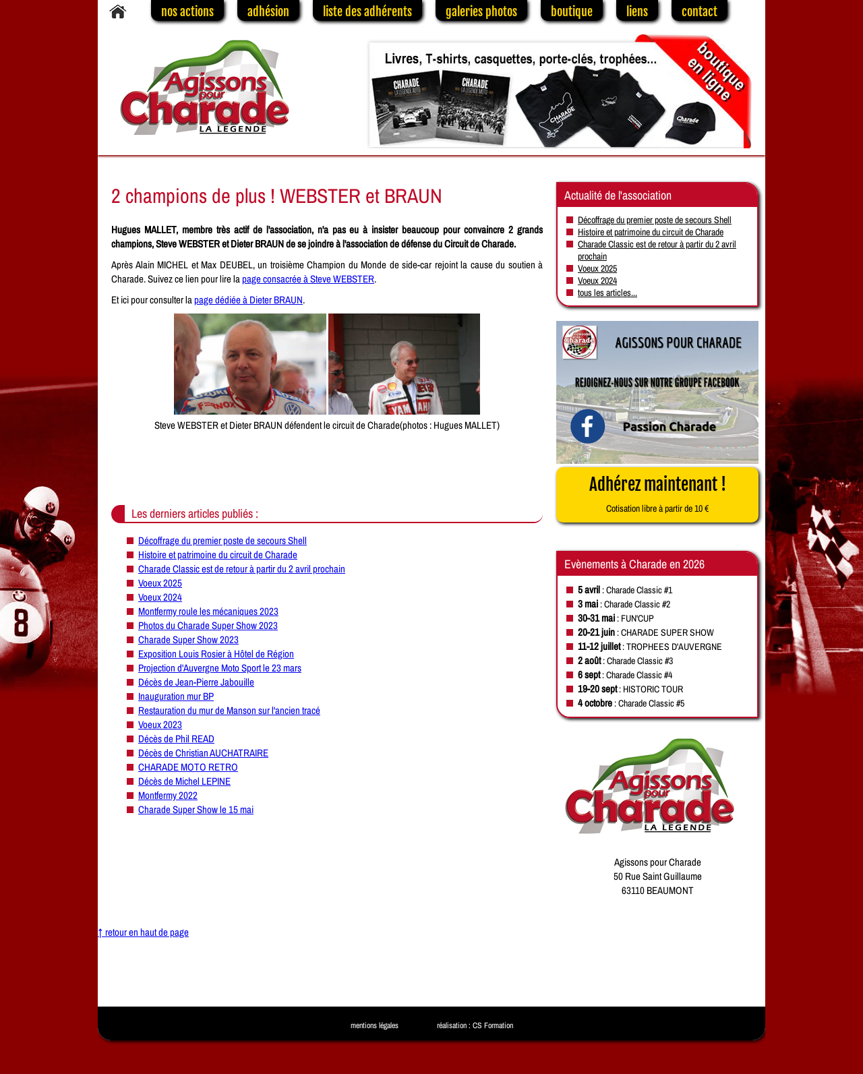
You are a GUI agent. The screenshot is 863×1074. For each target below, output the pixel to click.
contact (699, 11)
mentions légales (374, 1025)
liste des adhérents (367, 11)
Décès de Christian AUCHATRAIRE (203, 753)
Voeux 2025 (160, 583)
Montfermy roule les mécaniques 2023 (208, 611)
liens (637, 11)
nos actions (187, 11)
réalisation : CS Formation (475, 1025)
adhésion (268, 11)
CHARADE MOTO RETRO (188, 767)
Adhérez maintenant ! (657, 494)
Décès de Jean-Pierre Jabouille (196, 682)
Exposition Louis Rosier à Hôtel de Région (216, 654)
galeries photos (481, 11)
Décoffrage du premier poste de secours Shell (222, 540)
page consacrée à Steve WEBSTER (308, 279)
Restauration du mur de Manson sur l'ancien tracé (229, 710)
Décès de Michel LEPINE (184, 781)
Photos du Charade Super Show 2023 (208, 625)
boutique (572, 11)
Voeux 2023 (160, 724)
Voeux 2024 (160, 597)
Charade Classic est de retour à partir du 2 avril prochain (241, 569)
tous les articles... (607, 293)
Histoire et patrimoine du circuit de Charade (217, 554)
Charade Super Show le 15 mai (196, 809)
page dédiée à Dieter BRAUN (248, 300)
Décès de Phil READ (176, 739)
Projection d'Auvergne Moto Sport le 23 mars (219, 668)
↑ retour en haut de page (143, 932)
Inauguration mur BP (176, 696)
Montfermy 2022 (168, 795)
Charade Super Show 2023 (188, 639)
